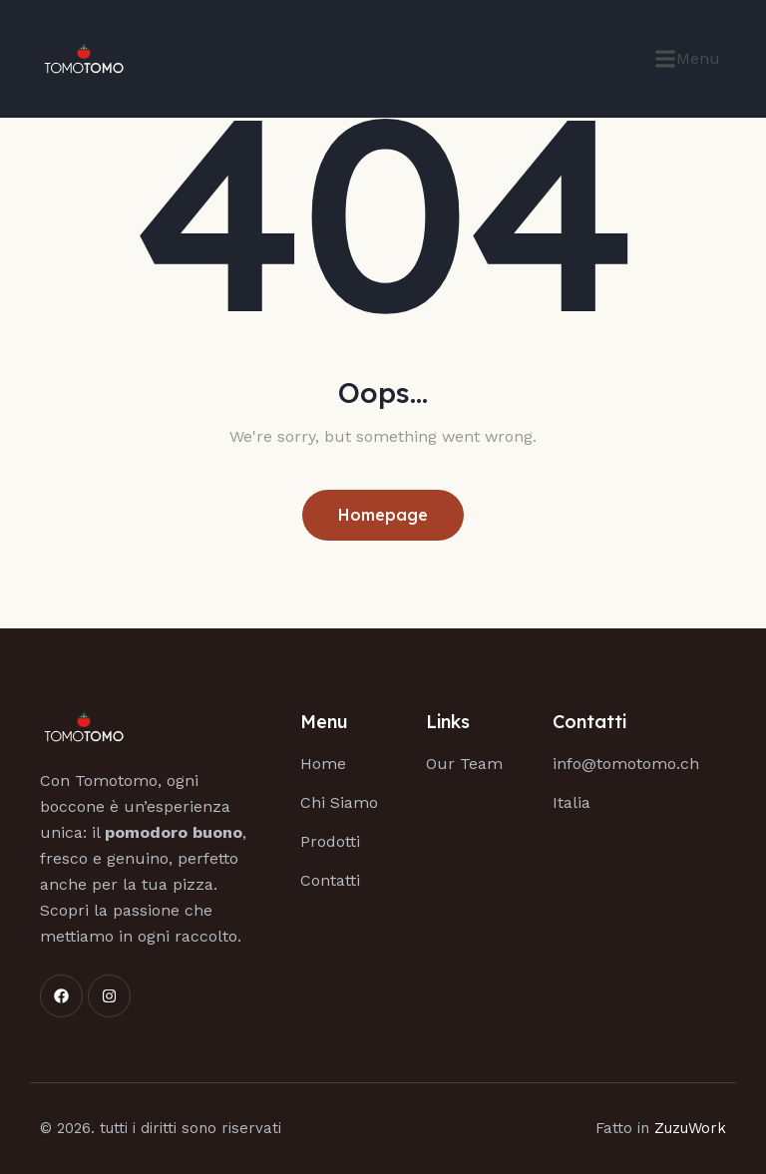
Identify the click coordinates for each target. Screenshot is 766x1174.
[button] (687, 59)
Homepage (383, 515)
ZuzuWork (690, 1128)
